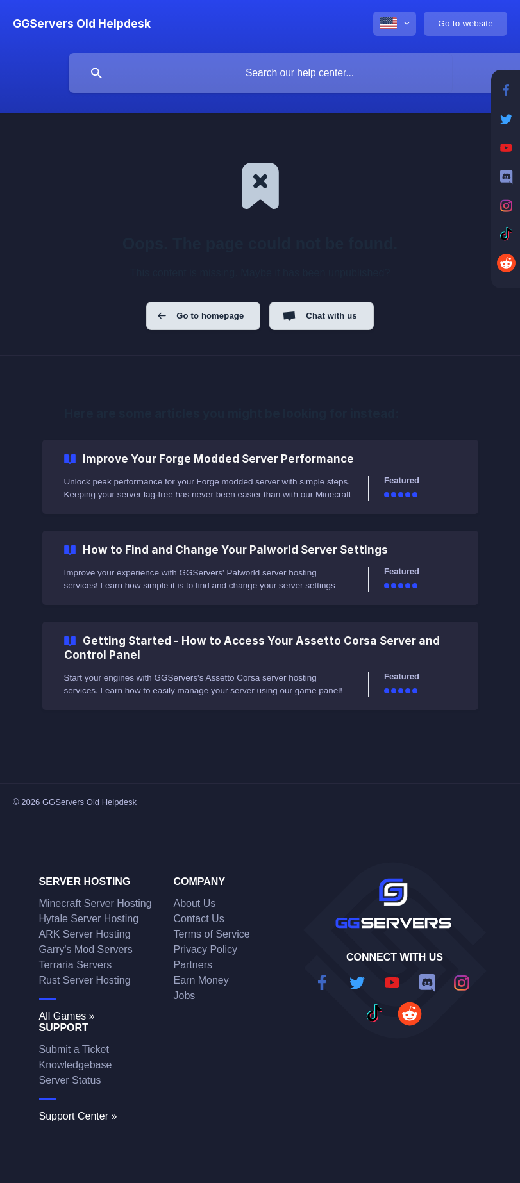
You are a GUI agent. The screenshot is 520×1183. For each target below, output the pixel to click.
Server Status (70, 1080)
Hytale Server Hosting (89, 918)
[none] (82, 24)
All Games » (67, 1016)
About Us (195, 903)
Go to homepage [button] (210, 315)
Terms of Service (212, 934)
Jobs (185, 995)
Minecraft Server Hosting (95, 903)
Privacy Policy (206, 949)
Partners (193, 964)
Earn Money (201, 980)
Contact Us (199, 918)
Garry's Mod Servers (86, 949)
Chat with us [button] (331, 315)
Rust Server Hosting (85, 980)
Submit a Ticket (74, 1049)
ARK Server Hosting (85, 934)
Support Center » (78, 1116)
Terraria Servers (75, 964)
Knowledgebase (75, 1064)
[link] (260, 477)
